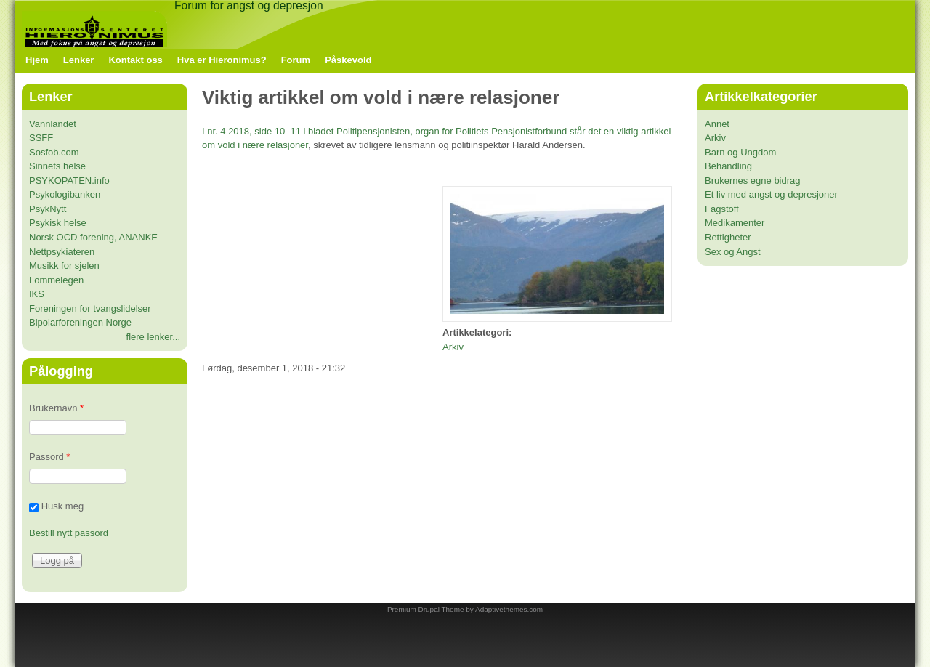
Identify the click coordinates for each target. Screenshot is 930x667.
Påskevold (348, 59)
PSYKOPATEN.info (69, 180)
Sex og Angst (733, 251)
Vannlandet (52, 123)
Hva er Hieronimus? (222, 59)
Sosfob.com (54, 152)
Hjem (37, 59)
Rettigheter (728, 237)
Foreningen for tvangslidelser (90, 308)
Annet (717, 123)
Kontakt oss (135, 59)
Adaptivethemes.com (509, 609)
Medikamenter (734, 222)
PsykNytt (47, 208)
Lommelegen (56, 280)
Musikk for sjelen (64, 265)
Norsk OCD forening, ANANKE (93, 237)
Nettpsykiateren (61, 251)
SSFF (41, 137)
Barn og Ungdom (740, 152)
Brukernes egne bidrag (753, 180)
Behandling (728, 166)
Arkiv (453, 346)
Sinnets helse (57, 166)
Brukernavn (56, 408)
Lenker (78, 59)
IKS (36, 293)
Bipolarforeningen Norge (80, 322)
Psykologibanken (64, 194)
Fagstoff (722, 208)
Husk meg (62, 506)
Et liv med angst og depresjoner (771, 194)
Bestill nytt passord (68, 532)
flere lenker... (153, 336)
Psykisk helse (57, 222)
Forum (295, 59)
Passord (49, 456)
